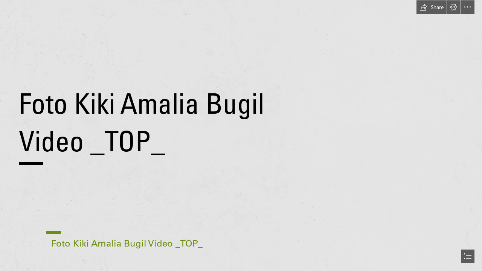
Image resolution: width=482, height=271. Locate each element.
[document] (241, 135)
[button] (431, 7)
